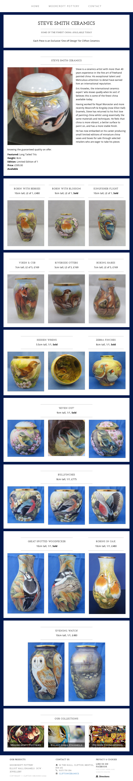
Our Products (18, 760)
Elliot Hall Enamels (22, 769)
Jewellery (16, 772)
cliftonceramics (69, 774)
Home (35, 6)
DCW (38, 769)
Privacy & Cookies (106, 760)
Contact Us (62, 760)
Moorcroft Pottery (64, 6)
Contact (95, 6)
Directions (104, 776)
